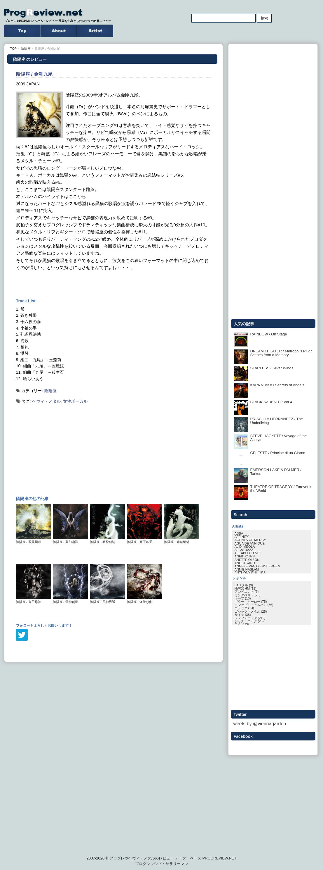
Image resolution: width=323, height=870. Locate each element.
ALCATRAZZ (244, 550)
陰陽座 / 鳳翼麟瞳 (33, 540)
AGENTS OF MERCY (250, 540)
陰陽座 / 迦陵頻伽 (144, 600)
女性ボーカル (75, 401)
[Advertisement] (113, 284)
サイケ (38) (243, 614)
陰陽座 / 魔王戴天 (144, 540)
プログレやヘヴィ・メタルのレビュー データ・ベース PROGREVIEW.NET (173, 858)
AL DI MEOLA (245, 546)
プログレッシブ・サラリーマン (161, 864)
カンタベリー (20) (248, 595)
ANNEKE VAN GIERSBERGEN (257, 566)
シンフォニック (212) (250, 618)
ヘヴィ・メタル (46, 401)
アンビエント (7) (247, 591)
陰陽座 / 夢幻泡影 (70, 540)
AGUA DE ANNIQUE (250, 543)
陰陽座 (50, 390)
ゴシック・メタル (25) (251, 611)
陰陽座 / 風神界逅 (107, 600)
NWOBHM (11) (245, 588)
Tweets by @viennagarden (258, 723)
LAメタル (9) (244, 585)
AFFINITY (242, 536)
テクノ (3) (242, 624)
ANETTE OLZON (247, 559)
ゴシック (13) (244, 608)
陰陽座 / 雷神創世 (70, 600)
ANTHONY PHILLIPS (250, 572)
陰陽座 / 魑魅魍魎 (181, 540)
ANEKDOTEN (245, 556)
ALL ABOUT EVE (247, 553)
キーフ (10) (243, 598)
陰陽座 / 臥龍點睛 (107, 540)
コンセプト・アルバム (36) (254, 605)
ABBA (239, 533)
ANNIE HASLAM (247, 569)
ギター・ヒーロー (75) (251, 601)
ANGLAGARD (245, 563)
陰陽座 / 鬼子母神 (33, 600)
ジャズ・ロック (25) (249, 621)
